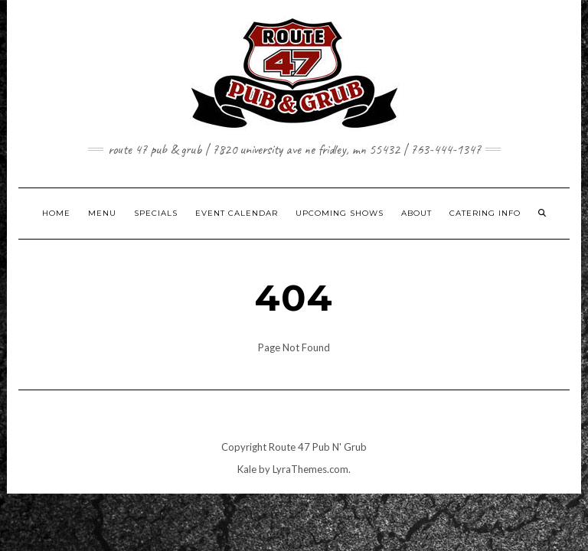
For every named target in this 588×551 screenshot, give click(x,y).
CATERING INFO (485, 213)
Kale (246, 469)
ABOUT (416, 213)
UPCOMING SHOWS (340, 213)
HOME (56, 213)
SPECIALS (156, 213)
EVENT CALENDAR (236, 213)
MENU (102, 213)
